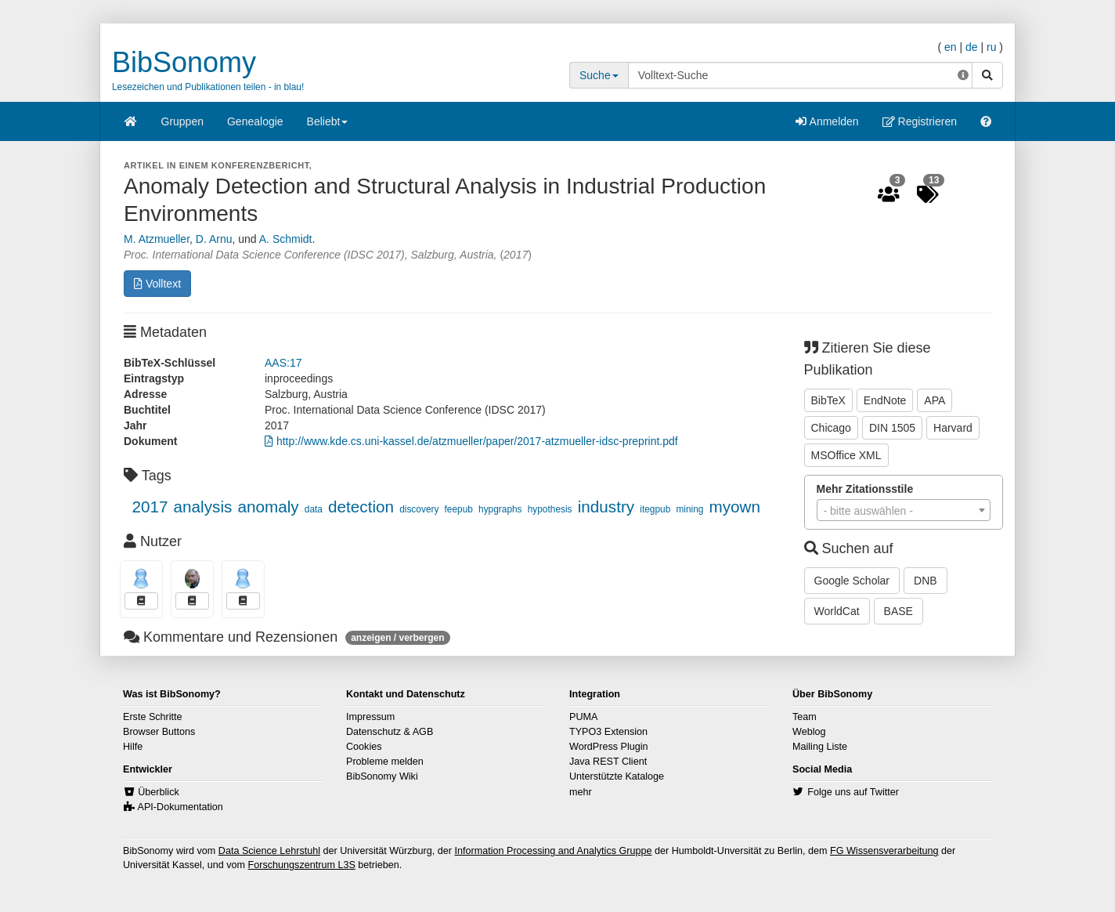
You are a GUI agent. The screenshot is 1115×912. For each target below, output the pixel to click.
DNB (925, 580)
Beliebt (327, 126)
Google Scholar (852, 580)
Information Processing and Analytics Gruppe (552, 850)
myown (735, 507)
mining (689, 509)
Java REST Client (608, 761)
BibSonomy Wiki (382, 776)
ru (991, 47)
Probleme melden (385, 761)
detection (361, 507)
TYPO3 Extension (608, 731)
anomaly (267, 507)
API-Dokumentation (180, 807)
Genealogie (255, 121)
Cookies (364, 746)
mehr (580, 792)
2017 (150, 507)
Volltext (157, 283)
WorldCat (837, 611)
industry (606, 507)
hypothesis (550, 509)
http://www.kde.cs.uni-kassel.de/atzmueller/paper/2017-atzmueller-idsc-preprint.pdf (471, 441)
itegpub (655, 509)
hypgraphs (500, 509)
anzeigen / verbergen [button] (397, 637)
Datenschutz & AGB (389, 731)
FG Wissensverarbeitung (884, 850)
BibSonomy (184, 62)
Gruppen (182, 121)
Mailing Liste (819, 746)
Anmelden (827, 121)
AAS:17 (283, 362)
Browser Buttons (159, 731)
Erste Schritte (152, 716)
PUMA (583, 716)
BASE (898, 611)
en (950, 47)
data (314, 509)
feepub (459, 509)
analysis (203, 507)
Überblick (158, 792)
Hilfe (133, 746)
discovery (418, 509)
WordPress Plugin (608, 746)
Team (804, 716)
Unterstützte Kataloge (616, 776)
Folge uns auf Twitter (853, 792)
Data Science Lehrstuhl (269, 850)
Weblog (808, 731)
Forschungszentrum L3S (301, 865)
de (971, 47)
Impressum (370, 716)
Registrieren (919, 121)
